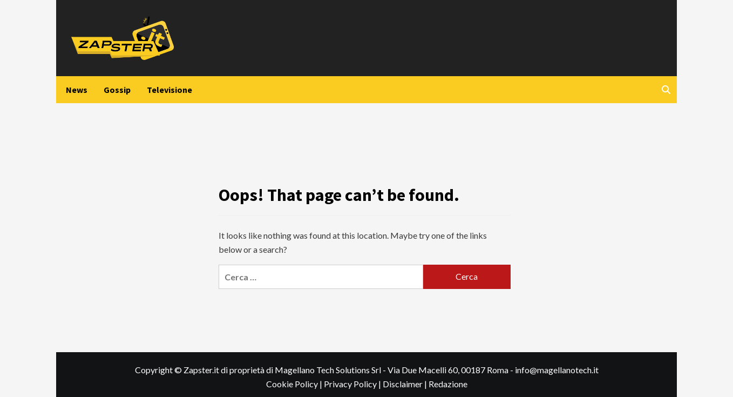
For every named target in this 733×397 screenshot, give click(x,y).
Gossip (117, 89)
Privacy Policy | (353, 384)
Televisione (169, 89)
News (76, 89)
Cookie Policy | (295, 384)
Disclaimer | (406, 384)
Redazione (448, 384)
